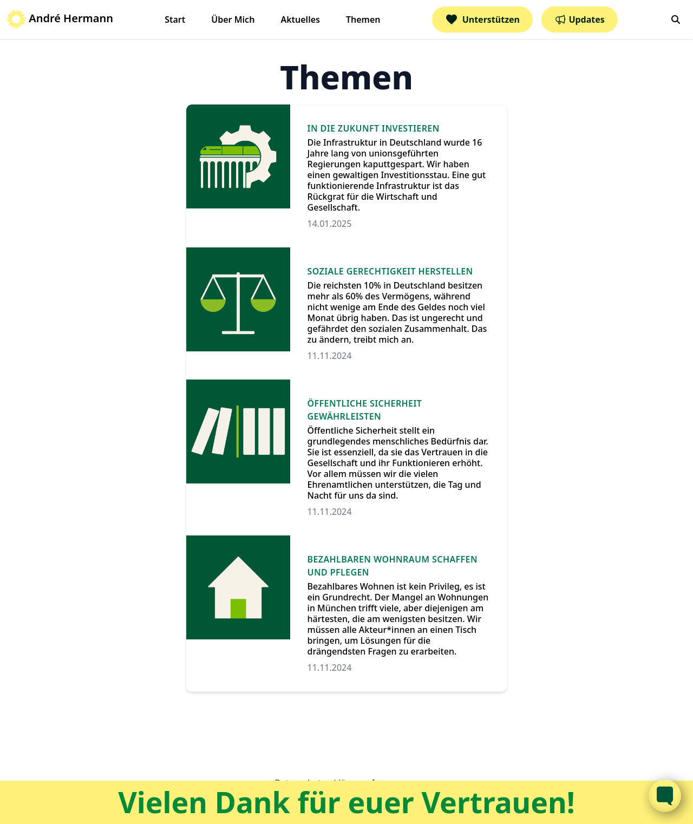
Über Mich (232, 19)
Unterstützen (482, 19)
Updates (579, 19)
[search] (676, 19)
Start (175, 19)
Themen (363, 19)
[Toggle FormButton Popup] (665, 796)
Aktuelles (300, 19)
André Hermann (59, 18)
